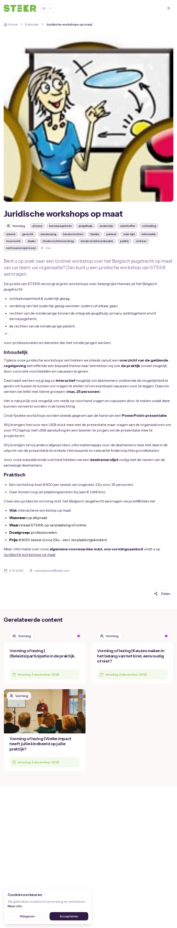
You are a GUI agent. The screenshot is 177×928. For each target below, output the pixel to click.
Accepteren (69, 916)
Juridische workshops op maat (30, 554)
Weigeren (27, 916)
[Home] (11, 24)
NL (47, 8)
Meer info (15, 906)
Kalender (32, 24)
